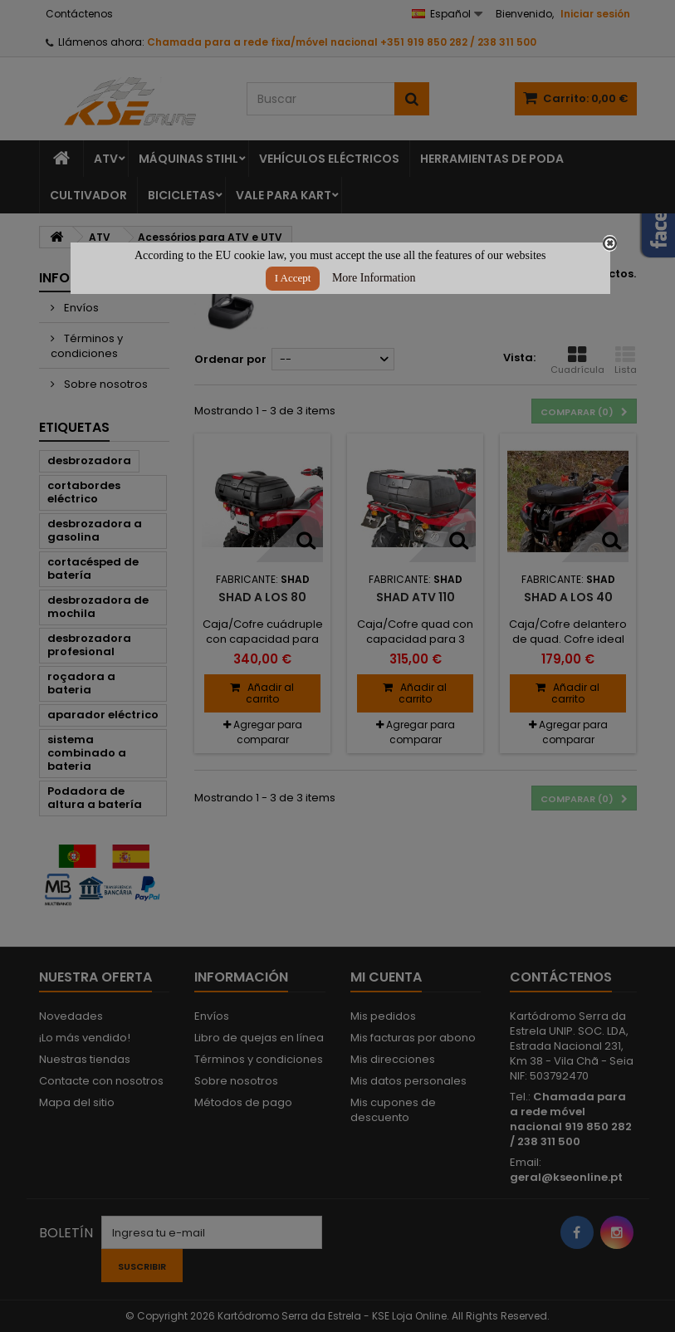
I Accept (293, 278)
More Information (374, 278)
